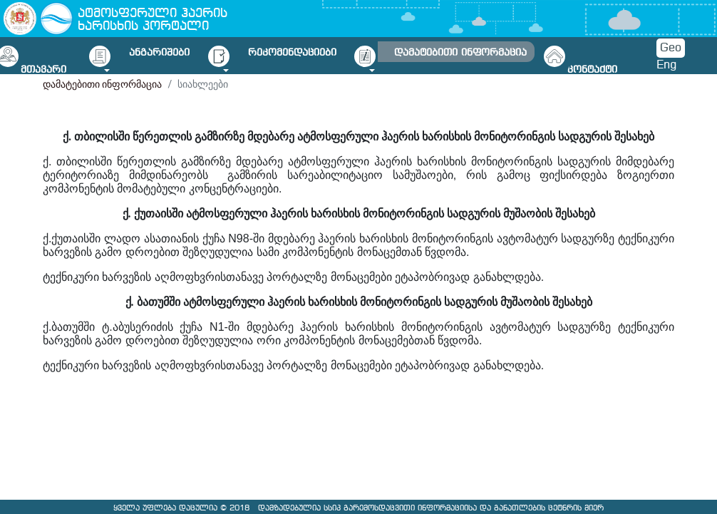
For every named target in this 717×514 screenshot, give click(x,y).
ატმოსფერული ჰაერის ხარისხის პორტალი (152, 20)
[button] (162, 55)
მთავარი (43, 70)
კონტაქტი (592, 70)
